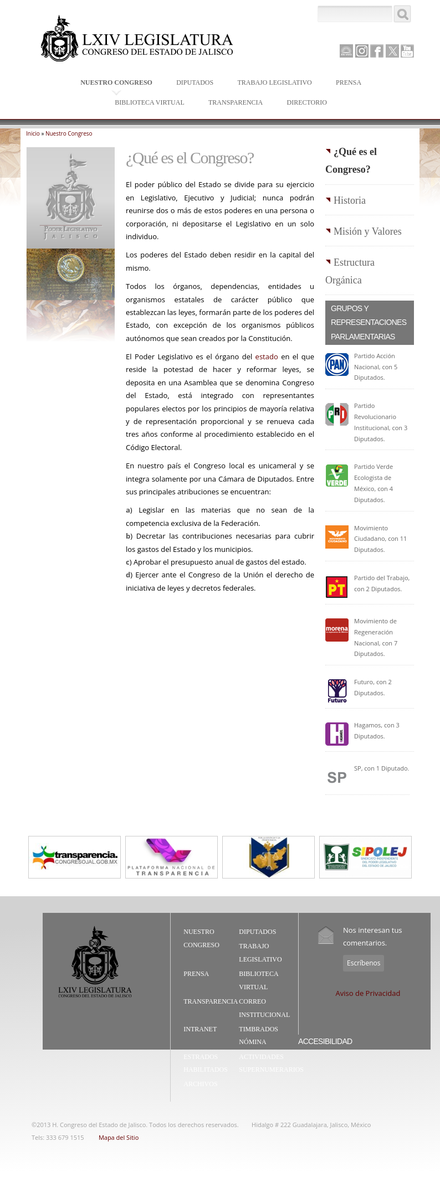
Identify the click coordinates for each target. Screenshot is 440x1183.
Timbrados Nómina (258, 1035)
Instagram (362, 51)
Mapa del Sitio (119, 1137)
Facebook (376, 51)
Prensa (346, 83)
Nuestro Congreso (113, 83)
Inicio (33, 133)
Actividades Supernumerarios (271, 1063)
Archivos (200, 1084)
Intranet (200, 1029)
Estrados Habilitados (205, 1063)
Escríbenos (363, 963)
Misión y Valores (368, 231)
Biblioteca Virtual (147, 103)
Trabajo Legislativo (272, 83)
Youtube (407, 51)
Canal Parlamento (346, 51)
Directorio (306, 102)
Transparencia (235, 102)
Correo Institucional (264, 1008)
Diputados (192, 83)
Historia (350, 200)
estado (266, 356)
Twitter (392, 51)
